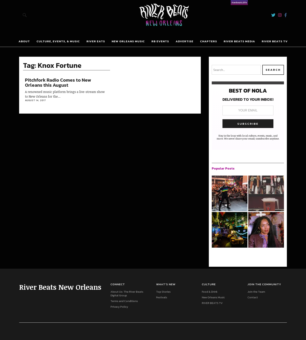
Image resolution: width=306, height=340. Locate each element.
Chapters (208, 41)
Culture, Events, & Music (58, 41)
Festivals (161, 297)
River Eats (95, 41)
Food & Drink (210, 292)
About (24, 41)
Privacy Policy (119, 307)
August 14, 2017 (35, 100)
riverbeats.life (239, 2)
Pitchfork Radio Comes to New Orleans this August (58, 82)
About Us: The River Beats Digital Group (126, 294)
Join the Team (256, 292)
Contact (252, 297)
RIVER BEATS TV (275, 41)
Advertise (184, 41)
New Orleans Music (128, 41)
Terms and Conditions (124, 301)
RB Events (160, 41)
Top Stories (163, 292)
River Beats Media (239, 41)
